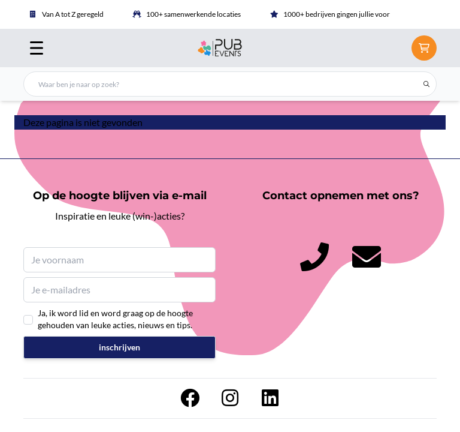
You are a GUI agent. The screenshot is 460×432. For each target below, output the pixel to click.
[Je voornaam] (119, 259)
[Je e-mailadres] (119, 289)
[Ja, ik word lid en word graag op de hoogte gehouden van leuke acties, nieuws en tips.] (28, 320)
